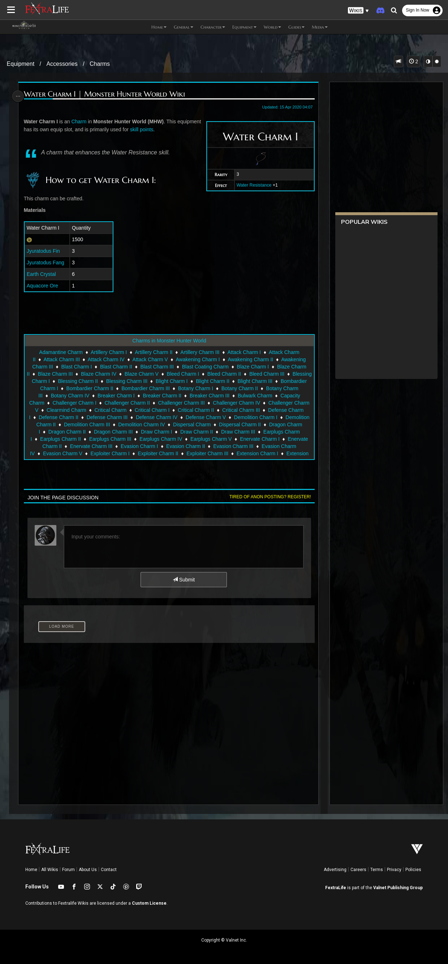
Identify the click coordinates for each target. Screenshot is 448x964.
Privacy (394, 869)
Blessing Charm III (163, 381)
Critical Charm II (195, 410)
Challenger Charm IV (236, 403)
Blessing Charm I (66, 381)
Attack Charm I (243, 352)
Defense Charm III (107, 417)
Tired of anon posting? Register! (268, 496)
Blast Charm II (116, 367)
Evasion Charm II (185, 446)
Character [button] (213, 27)
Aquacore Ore (44, 286)
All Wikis (49, 869)
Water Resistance (252, 185)
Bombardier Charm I (63, 388)
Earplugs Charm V (210, 439)
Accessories (61, 64)
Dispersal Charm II (239, 424)
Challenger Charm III (181, 403)
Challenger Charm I (74, 403)
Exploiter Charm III (207, 453)
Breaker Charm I (124, 395)
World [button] (272, 27)
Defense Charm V (205, 417)
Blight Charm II (249, 381)
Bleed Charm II (240, 374)
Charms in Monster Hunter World (169, 341)
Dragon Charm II (66, 432)
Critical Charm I (151, 410)
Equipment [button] (244, 27)
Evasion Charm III (233, 446)
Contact (109, 869)
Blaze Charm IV (115, 374)
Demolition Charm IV (141, 424)
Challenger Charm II (126, 403)
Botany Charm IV (78, 395)
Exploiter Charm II (157, 453)
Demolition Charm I (255, 417)
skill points (168, 129)
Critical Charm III (240, 410)
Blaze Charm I (253, 367)
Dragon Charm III (113, 432)
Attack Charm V (150, 359)
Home (31, 869)
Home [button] (159, 27)
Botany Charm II (267, 388)
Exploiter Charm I (109, 453)
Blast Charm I (76, 367)
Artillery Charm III (199, 352)
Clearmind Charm (66, 410)
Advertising (335, 869)
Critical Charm (110, 410)
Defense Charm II (58, 417)
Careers (358, 869)
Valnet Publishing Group (398, 887)
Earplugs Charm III (110, 439)
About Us (88, 869)
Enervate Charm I (259, 439)
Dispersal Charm (191, 424)
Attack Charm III (61, 359)
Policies (413, 869)
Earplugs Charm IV (160, 439)
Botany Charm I (223, 388)
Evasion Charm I (139, 446)
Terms (376, 869)
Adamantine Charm (60, 352)
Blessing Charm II (114, 381)
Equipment (21, 64)
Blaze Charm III (71, 374)
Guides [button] (296, 27)
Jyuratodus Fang (47, 262)
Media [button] (320, 27)
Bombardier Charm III (173, 388)
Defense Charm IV (156, 417)
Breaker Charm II (170, 395)
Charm (80, 121)
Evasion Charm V (62, 453)
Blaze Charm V (158, 374)
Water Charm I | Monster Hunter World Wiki (105, 94)
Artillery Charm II (153, 352)
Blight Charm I (208, 381)
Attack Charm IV (105, 359)
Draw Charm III (238, 432)
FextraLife (335, 887)
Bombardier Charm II (117, 388)
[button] (358, 10)
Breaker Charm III (217, 395)
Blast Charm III (156, 367)
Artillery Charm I (108, 352)
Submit (183, 580)
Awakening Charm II (250, 359)
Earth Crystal (42, 274)
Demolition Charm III (87, 424)
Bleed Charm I (199, 374)
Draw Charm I (156, 432)
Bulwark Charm (263, 395)
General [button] (183, 27)
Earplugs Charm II (60, 439)
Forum (68, 869)
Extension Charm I (257, 453)
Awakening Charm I (197, 359)
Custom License (149, 903)
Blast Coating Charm (205, 367)
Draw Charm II (196, 432)
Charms (100, 64)
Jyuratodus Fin (44, 251)
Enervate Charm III (91, 446)
